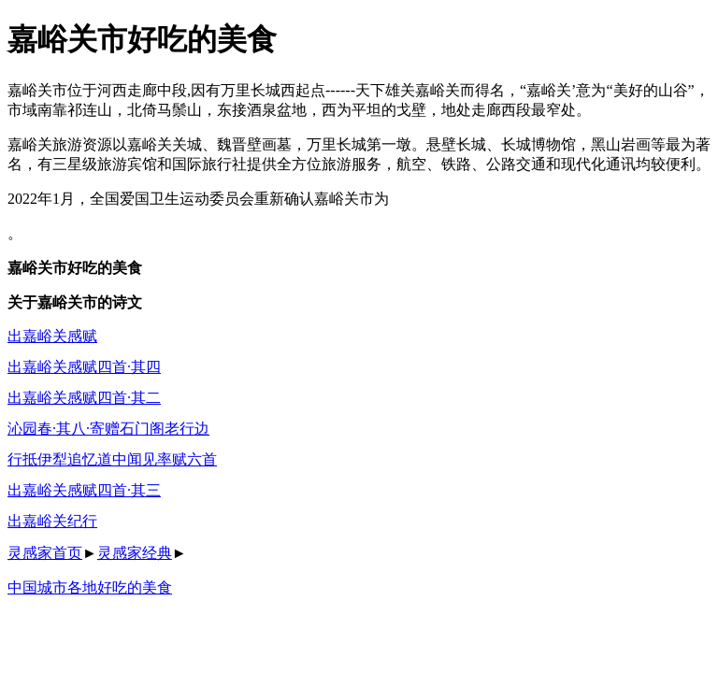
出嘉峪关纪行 (52, 521)
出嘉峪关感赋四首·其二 (84, 398)
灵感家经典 (134, 553)
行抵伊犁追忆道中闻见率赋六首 (112, 459)
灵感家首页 (44, 553)
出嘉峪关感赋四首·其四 (84, 367)
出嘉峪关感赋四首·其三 (84, 490)
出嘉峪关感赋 (52, 336)
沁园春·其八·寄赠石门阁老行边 (108, 429)
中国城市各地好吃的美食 (89, 587)
